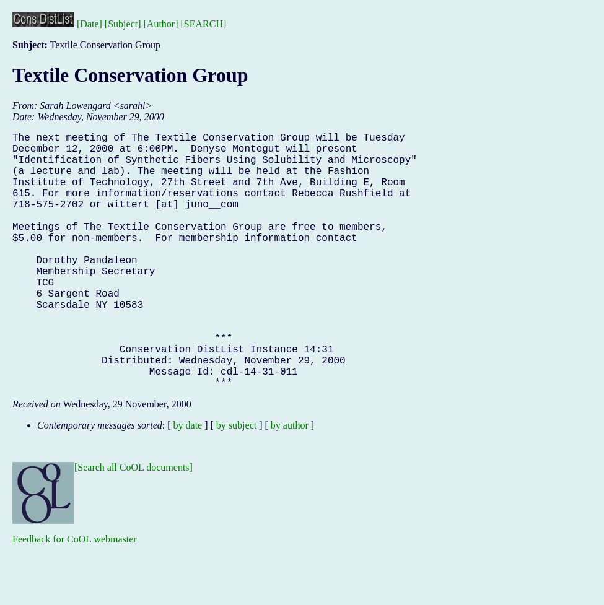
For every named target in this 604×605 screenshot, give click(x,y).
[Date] (89, 24)
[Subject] (123, 24)
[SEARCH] (204, 24)
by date (188, 482)
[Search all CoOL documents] (133, 524)
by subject (236, 482)
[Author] (161, 24)
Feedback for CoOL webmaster (74, 596)
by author (290, 482)
